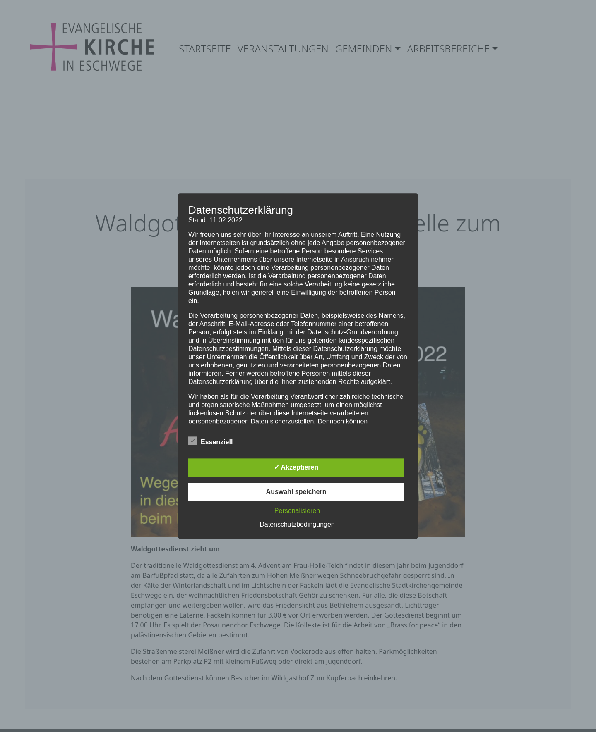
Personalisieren (297, 510)
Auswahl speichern (296, 491)
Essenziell (210, 441)
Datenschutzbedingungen (297, 524)
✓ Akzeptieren (296, 467)
